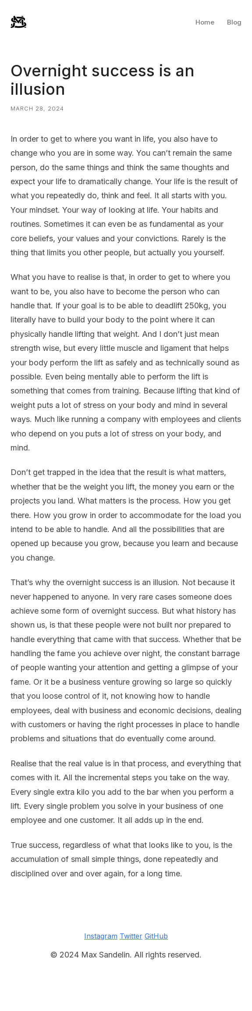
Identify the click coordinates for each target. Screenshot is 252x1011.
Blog (234, 22)
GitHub (156, 936)
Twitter (131, 936)
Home (204, 22)
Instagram (100, 936)
